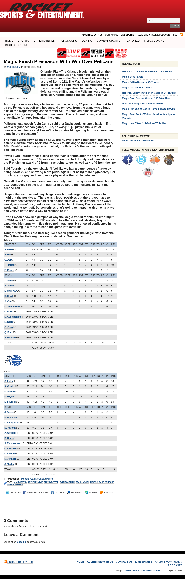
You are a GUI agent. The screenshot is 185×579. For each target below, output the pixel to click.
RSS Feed (106, 493)
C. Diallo (8, 311)
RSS (175, 35)
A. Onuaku (10, 433)
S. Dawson (10, 337)
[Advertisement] (59, 504)
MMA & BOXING (154, 40)
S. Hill (7, 254)
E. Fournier (10, 402)
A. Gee (7, 301)
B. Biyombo (10, 417)
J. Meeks (9, 464)
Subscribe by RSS (20, 561)
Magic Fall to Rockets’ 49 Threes (140, 82)
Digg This (57, 493)
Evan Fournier (67, 482)
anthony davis (35, 482)
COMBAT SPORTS (108, 40)
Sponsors (69, 40)
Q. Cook (8, 327)
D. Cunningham (12, 316)
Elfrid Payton (51, 482)
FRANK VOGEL (82, 482)
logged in (21, 542)
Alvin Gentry (20, 482)
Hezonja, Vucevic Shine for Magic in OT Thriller (149, 92)
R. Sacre (8, 322)
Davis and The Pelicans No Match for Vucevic (148, 71)
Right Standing (16, 44)
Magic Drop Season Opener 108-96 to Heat (146, 98)
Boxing (87, 40)
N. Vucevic (10, 391)
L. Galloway (10, 291)
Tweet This (13, 493)
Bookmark (74, 493)
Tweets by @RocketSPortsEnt (137, 140)
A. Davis (8, 249)
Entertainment (45, 40)
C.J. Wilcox (10, 453)
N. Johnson (10, 459)
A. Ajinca (9, 285)
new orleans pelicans (102, 482)
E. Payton (9, 396)
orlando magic (15, 484)
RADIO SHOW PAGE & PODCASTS (153, 35)
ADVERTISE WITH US (92, 35)
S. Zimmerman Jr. (13, 443)
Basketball (27, 479)
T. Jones (8, 280)
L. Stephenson (12, 306)
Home (9, 40)
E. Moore (9, 270)
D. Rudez (9, 438)
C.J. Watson (10, 448)
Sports (23, 40)
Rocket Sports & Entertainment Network (142, 571)
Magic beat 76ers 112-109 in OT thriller (144, 123)
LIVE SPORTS (127, 35)
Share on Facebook (35, 493)
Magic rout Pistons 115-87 (137, 87)
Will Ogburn (13, 67)
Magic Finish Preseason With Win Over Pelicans (58, 61)
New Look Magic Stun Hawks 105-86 (142, 103)
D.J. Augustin (11, 422)
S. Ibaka (8, 381)
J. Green (8, 412)
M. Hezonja (10, 428)
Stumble (91, 493)
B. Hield (8, 296)
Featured (132, 40)
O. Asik (8, 260)
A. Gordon (9, 386)
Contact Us (111, 35)
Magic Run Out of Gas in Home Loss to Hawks (148, 109)
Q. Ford (8, 332)
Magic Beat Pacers (132, 76)
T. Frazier (9, 265)
